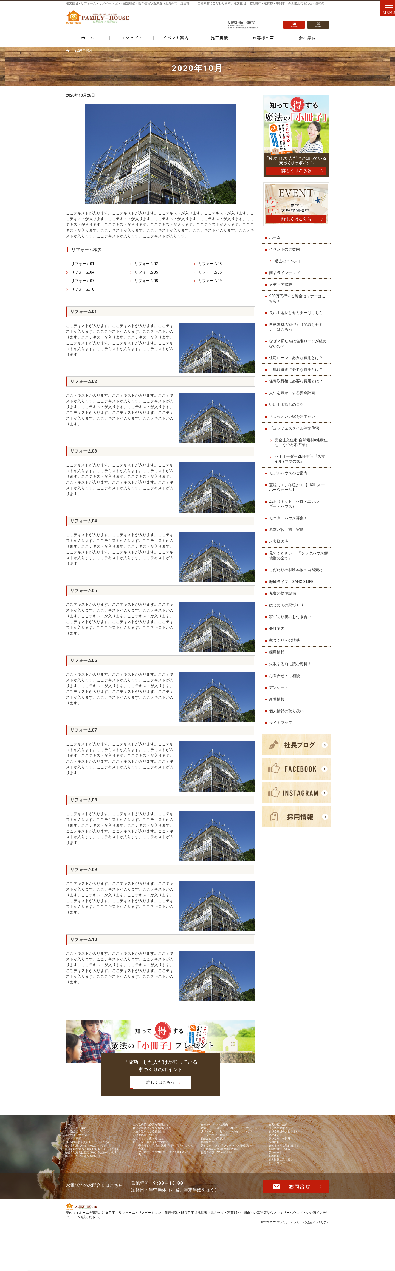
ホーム (276, 235)
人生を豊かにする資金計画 (293, 395)
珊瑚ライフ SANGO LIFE (292, 584)
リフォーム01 (82, 263)
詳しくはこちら (152, 1083)
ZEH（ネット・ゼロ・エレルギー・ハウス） (295, 506)
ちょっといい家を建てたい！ (295, 418)
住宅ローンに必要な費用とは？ (297, 360)
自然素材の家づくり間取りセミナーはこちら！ (297, 329)
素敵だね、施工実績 (287, 532)
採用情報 (278, 654)
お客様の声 (280, 544)
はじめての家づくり (287, 607)
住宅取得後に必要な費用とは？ (297, 383)
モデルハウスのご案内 (289, 475)
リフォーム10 (82, 289)
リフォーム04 (82, 272)
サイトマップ (282, 725)
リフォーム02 (146, 263)
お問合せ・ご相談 (285, 678)
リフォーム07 (82, 280)
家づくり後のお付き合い (291, 619)
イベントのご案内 (285, 246)
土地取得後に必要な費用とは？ (297, 371)
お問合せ (294, 19)
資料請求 (318, 19)
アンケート (280, 689)
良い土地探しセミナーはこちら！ (295, 312)
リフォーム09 (210, 280)
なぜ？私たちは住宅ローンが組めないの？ (297, 345)
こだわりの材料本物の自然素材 (297, 572)
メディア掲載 (282, 282)
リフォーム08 (146, 280)
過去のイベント (289, 258)
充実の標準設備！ (285, 595)
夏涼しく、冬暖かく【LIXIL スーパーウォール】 (298, 489)
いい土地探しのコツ (287, 407)
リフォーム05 (146, 272)
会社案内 (278, 631)
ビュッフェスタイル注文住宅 (295, 430)
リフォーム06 (210, 272)
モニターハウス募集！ (289, 520)
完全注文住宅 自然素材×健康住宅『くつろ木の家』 (300, 444)
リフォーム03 (210, 263)
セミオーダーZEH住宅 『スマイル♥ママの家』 (301, 461)
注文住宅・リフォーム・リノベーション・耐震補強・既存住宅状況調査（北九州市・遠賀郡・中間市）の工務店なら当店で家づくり (155, 3)
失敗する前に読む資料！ (291, 666)
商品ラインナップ (285, 270)
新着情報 (278, 701)
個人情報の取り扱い (287, 713)
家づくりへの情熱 (285, 642)
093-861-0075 (242, 19)
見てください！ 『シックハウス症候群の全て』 (297, 558)
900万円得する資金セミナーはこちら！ (298, 296)
